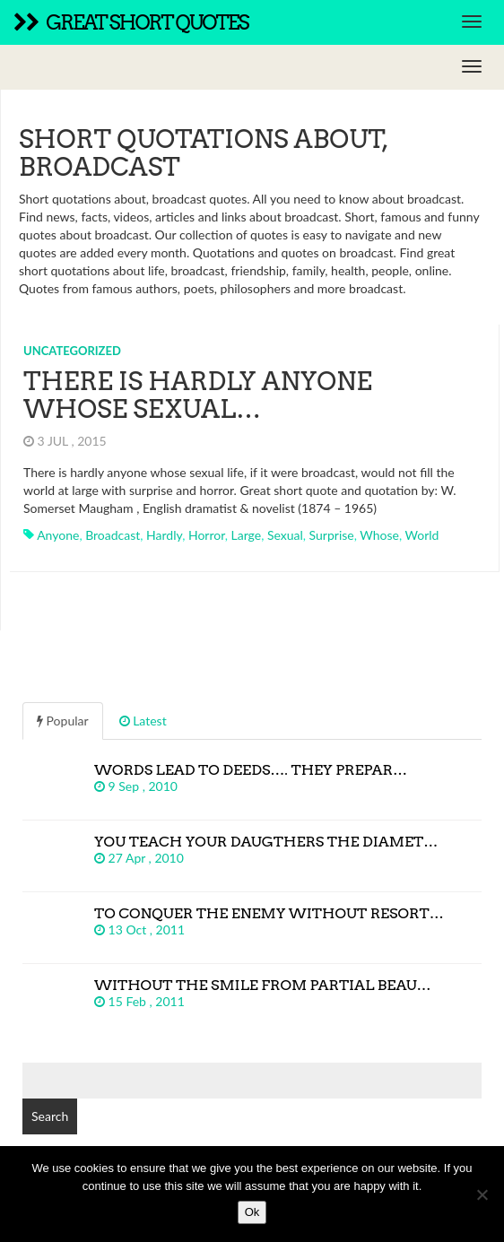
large (246, 535)
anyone (58, 535)
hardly (164, 535)
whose (379, 535)
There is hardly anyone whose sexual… (197, 395)
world (422, 535)
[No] (482, 1194)
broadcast (112, 535)
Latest (143, 720)
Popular (63, 720)
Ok (252, 1212)
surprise (331, 535)
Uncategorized (72, 350)
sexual (285, 535)
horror (206, 535)
